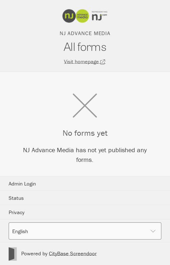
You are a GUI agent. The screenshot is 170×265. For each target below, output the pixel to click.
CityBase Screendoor (73, 253)
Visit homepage (85, 61)
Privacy (16, 212)
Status (16, 197)
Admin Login (22, 183)
